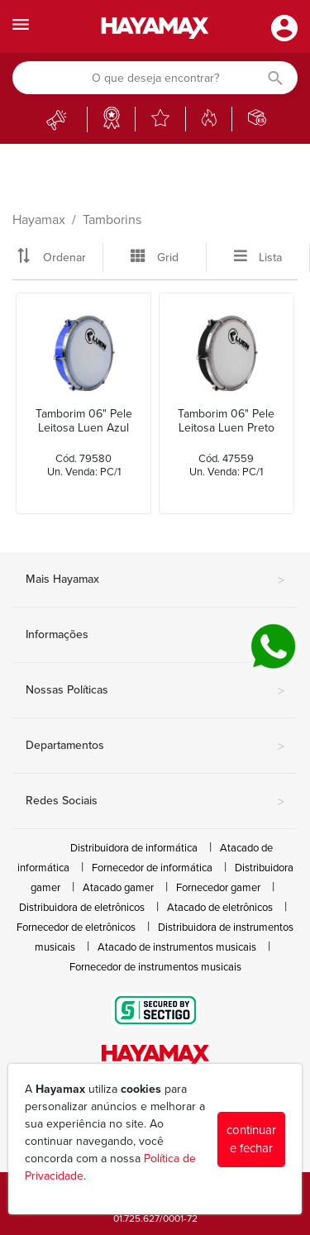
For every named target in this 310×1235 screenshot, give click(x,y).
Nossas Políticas (155, 691)
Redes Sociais (155, 802)
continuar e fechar (251, 1139)
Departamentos (155, 746)
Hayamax (38, 220)
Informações (155, 636)
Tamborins (112, 220)
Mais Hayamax (155, 580)
